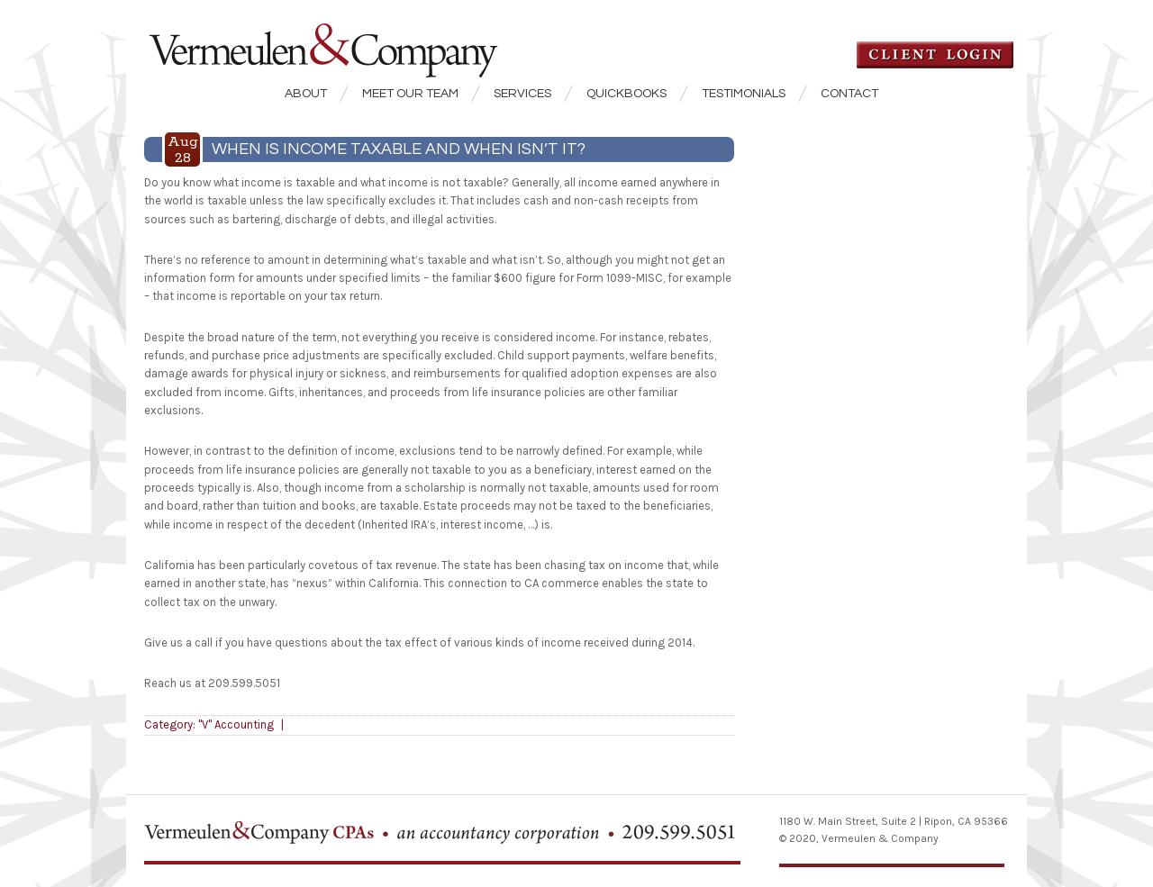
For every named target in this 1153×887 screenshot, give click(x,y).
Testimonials (743, 93)
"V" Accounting (236, 724)
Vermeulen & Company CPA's (351, 39)
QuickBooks (626, 93)
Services (522, 93)
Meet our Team (410, 93)
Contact (849, 93)
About (306, 93)
